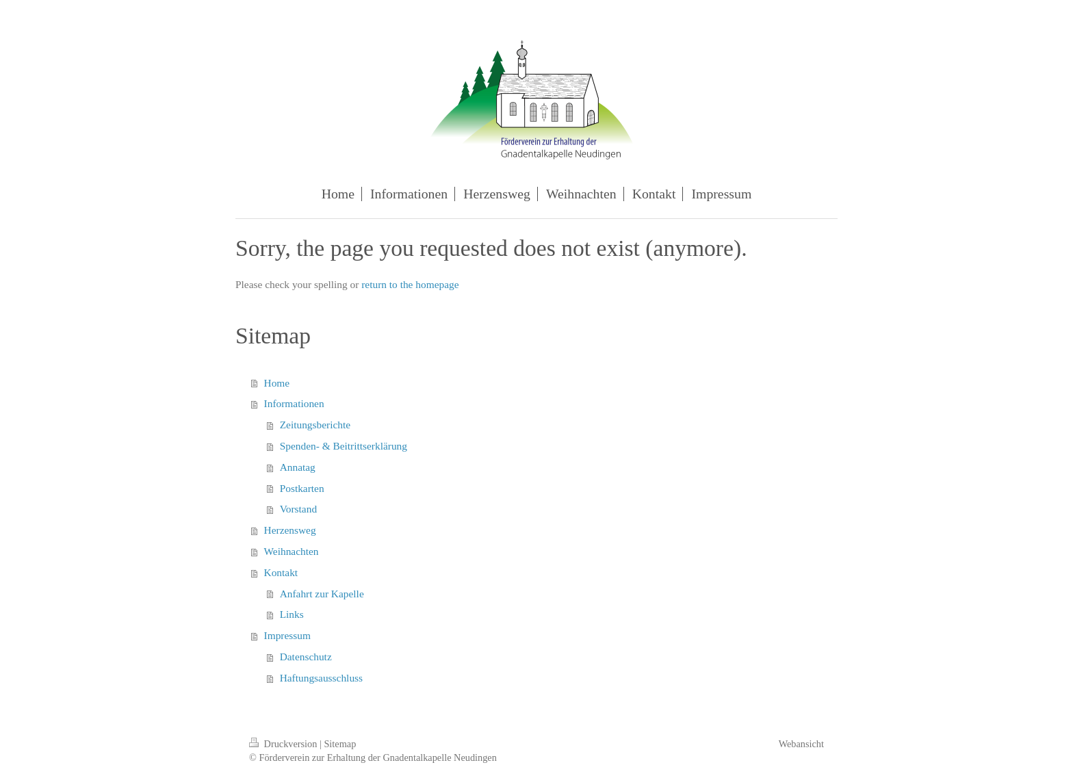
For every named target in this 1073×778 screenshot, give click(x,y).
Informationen (294, 403)
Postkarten (302, 488)
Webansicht (801, 743)
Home (277, 383)
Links (292, 614)
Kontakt (281, 572)
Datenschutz (306, 656)
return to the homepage (409, 284)
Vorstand (298, 509)
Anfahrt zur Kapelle (322, 593)
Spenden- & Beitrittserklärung (343, 446)
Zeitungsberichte (315, 424)
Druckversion (284, 743)
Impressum (287, 635)
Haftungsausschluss (321, 678)
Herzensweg (290, 530)
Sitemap (340, 743)
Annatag (297, 467)
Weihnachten (291, 551)
